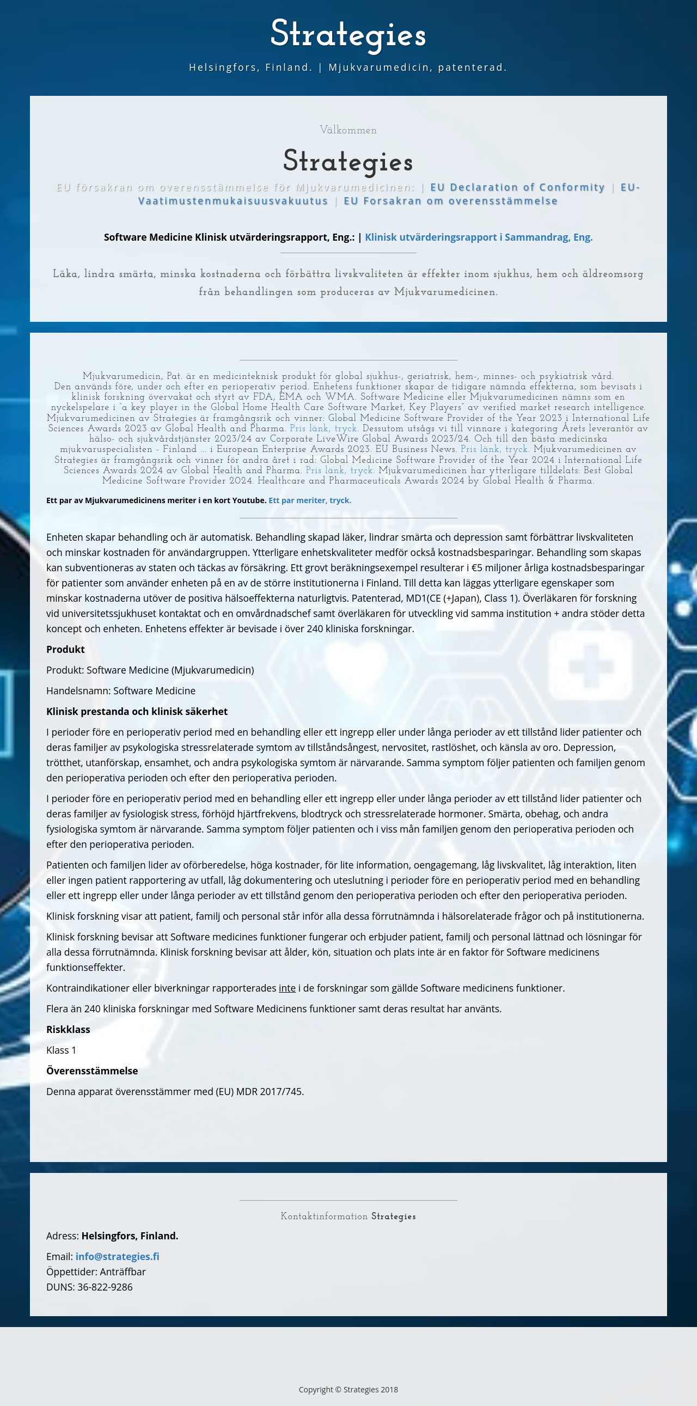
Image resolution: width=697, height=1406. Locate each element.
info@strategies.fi (118, 1256)
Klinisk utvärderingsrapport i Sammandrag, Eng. (479, 236)
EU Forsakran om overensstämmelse (451, 200)
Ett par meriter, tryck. (309, 500)
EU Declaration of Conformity (519, 186)
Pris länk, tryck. (324, 428)
